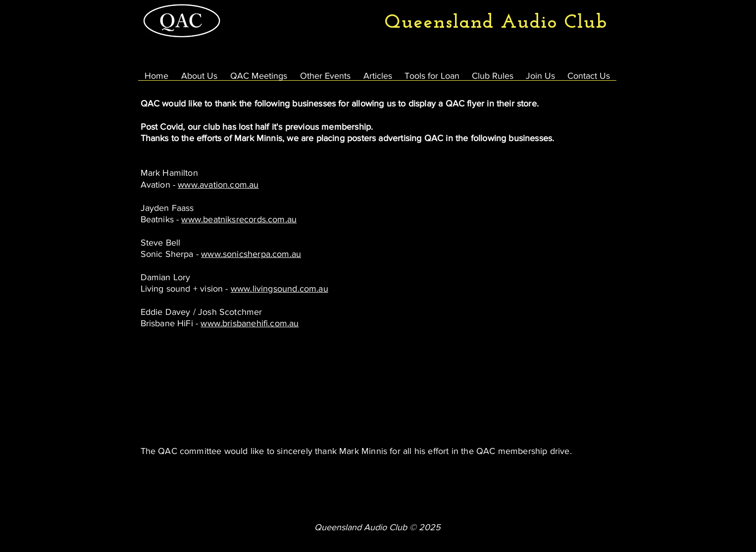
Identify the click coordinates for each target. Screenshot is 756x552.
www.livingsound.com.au (279, 289)
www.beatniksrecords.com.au (239, 219)
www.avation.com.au (218, 185)
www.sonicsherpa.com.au (251, 254)
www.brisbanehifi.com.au (250, 323)
